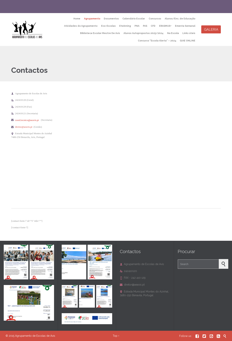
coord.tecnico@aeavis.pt (27, 120)
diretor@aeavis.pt (23, 126)
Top (115, 335)
